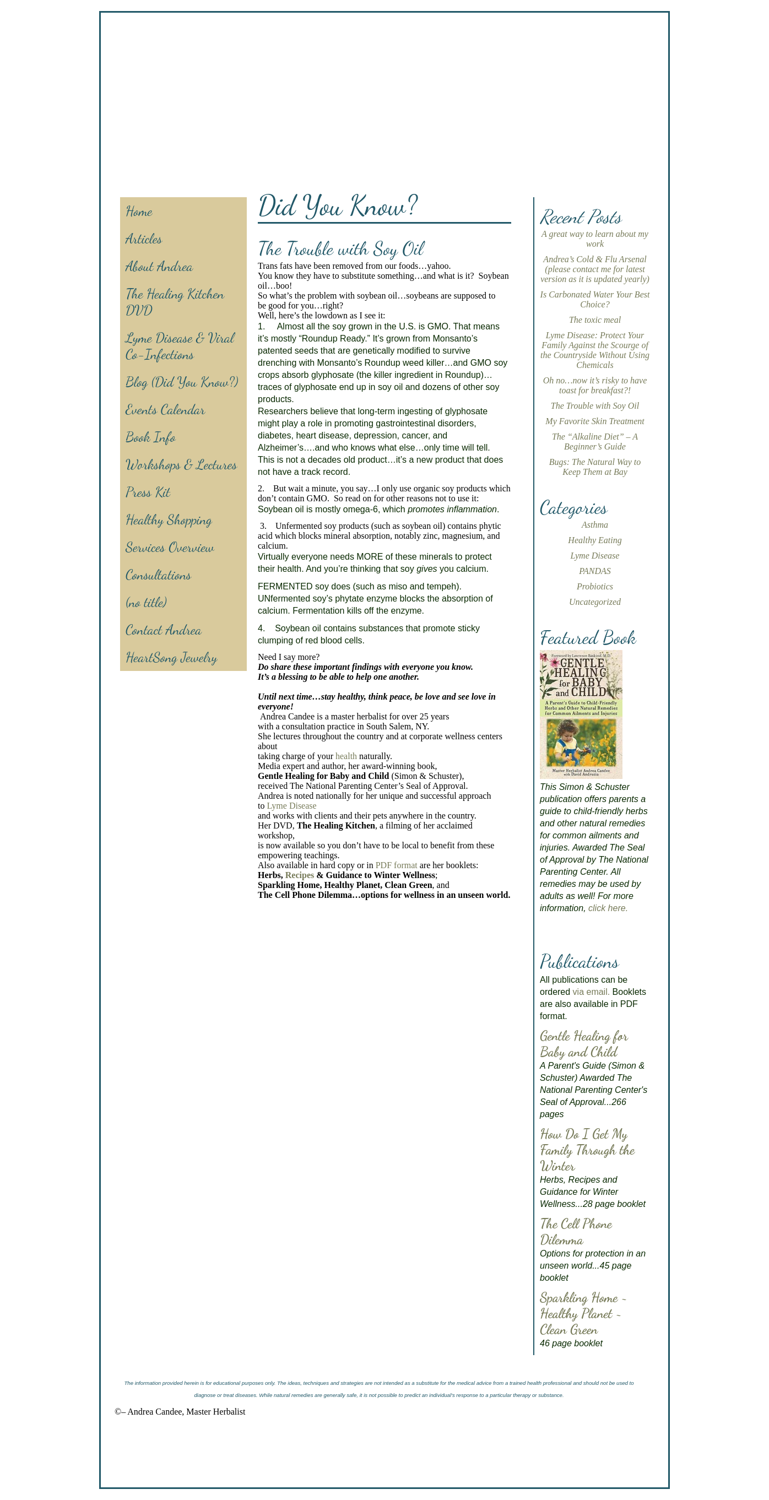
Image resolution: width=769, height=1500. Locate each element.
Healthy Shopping (169, 519)
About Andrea (159, 266)
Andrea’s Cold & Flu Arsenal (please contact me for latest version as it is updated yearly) (594, 269)
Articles (144, 238)
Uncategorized (595, 602)
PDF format (397, 865)
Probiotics (595, 586)
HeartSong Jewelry (171, 657)
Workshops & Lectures (181, 464)
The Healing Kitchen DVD (175, 301)
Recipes (299, 875)
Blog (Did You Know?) (182, 381)
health (346, 756)
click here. (608, 908)
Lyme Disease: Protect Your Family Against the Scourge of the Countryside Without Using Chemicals (594, 350)
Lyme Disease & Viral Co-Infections (180, 345)
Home (139, 211)
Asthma (595, 524)
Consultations (158, 574)
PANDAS (594, 571)
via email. (591, 992)
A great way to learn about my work (594, 238)
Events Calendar (165, 409)
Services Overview (170, 547)
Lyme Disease (291, 805)
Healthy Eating (594, 540)
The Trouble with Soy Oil (595, 405)
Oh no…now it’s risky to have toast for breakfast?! (595, 385)
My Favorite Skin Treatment (594, 421)
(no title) (146, 602)
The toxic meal (595, 319)
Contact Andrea (164, 629)
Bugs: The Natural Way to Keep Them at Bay (595, 466)
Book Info (151, 437)
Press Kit (148, 492)
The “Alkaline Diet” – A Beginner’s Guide (595, 441)
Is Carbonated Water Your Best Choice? (595, 299)
